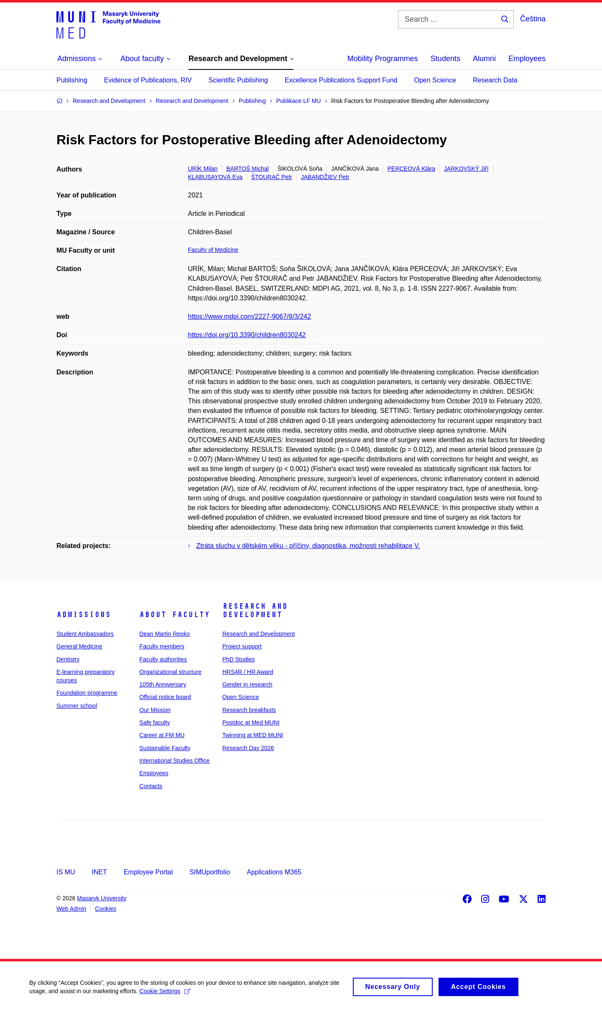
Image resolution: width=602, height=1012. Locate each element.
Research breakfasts (249, 710)
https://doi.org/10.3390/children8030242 (247, 334)
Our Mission (155, 710)
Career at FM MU (161, 735)
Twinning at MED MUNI (252, 735)
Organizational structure (170, 672)
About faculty (174, 614)
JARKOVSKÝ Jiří (466, 168)
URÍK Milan (203, 168)
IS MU (65, 872)
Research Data (495, 80)
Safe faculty (154, 722)
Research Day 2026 (248, 748)
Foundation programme (86, 692)
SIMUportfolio (209, 872)
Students (445, 58)
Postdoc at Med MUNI (251, 722)
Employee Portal (148, 872)
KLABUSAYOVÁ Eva (215, 177)
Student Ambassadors (85, 633)
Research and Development (255, 610)
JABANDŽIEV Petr (325, 177)
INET (99, 872)
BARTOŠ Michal (247, 168)
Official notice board (165, 697)
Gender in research (247, 684)
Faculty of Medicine (213, 249)
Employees (527, 58)
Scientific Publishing (238, 80)
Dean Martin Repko (164, 633)
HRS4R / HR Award (247, 672)
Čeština (533, 19)
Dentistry (67, 659)
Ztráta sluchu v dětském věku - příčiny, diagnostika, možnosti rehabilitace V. (308, 545)
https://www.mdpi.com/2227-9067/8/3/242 (249, 316)
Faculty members (161, 646)
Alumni (484, 58)
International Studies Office (174, 760)
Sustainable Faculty (164, 748)
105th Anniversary (162, 684)
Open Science (435, 80)
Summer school (76, 705)
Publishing (71, 80)
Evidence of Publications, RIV (148, 80)
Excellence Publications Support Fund (341, 80)
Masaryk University (101, 898)
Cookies (105, 908)
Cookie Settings (165, 993)
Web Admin (71, 908)
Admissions (83, 614)
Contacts (150, 786)
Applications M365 (274, 872)
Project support (242, 646)
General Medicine (79, 646)
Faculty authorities (163, 659)
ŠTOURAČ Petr (271, 177)
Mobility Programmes (382, 58)
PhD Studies (238, 659)
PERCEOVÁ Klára (411, 168)
